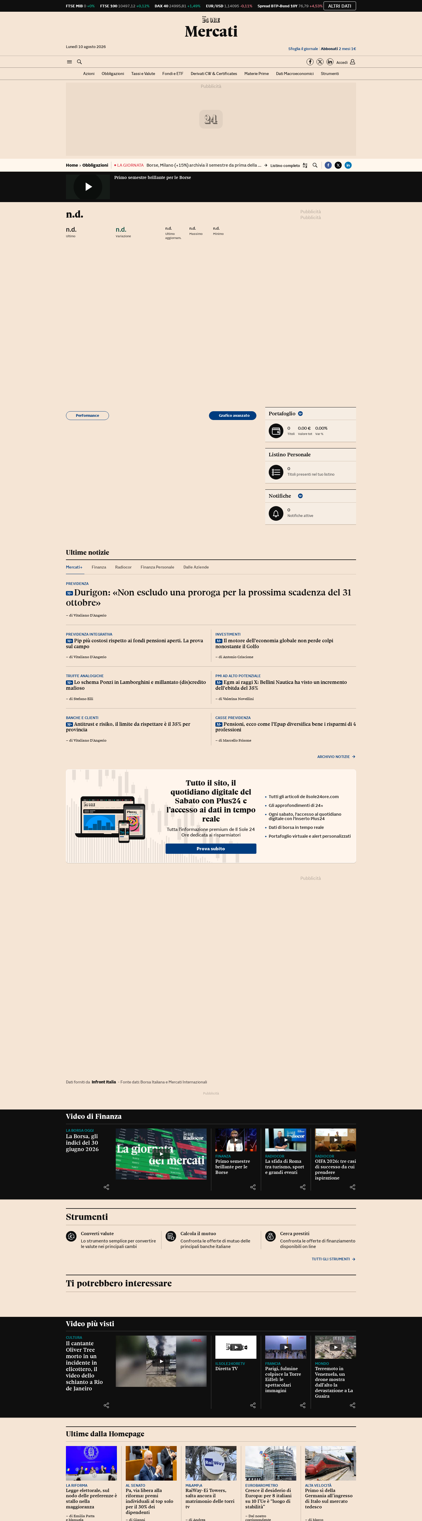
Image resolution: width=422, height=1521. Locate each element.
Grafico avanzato (234, 415)
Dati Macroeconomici (295, 73)
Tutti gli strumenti (334, 1259)
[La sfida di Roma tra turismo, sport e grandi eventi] (285, 1140)
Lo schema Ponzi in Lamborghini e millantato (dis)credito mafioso (136, 685)
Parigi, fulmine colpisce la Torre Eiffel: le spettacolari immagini (283, 1379)
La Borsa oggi (80, 1130)
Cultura (74, 1337)
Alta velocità (318, 1485)
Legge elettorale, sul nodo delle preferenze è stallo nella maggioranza (91, 1498)
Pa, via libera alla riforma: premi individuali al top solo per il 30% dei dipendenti (149, 1501)
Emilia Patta (84, 1516)
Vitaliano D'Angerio (90, 615)
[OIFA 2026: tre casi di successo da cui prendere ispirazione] (335, 1140)
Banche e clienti (82, 718)
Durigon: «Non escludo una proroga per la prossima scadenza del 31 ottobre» (208, 597)
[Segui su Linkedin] (329, 61)
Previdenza (77, 583)
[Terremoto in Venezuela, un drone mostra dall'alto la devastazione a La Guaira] (335, 1347)
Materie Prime (256, 73)
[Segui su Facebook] (310, 61)
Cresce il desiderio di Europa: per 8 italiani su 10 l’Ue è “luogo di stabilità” (268, 1498)
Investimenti (228, 634)
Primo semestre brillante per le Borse (152, 177)
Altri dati (339, 6)
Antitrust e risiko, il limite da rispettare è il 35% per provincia (128, 727)
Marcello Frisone (237, 740)
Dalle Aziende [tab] (196, 567)
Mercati (211, 31)
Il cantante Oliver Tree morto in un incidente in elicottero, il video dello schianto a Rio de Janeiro (84, 1366)
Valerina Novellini (238, 699)
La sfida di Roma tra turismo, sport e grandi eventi (284, 1166)
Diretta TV (226, 1368)
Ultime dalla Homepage (105, 1433)
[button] (69, 62)
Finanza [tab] (99, 567)
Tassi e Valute (143, 73)
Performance (87, 415)
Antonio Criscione (238, 657)
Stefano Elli (83, 699)
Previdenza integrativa (89, 634)
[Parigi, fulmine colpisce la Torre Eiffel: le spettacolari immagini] (285, 1347)
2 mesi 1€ (338, 48)
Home (72, 165)
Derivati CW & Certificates (214, 73)
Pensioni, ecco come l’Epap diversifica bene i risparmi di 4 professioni (285, 727)
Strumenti (330, 73)
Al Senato (135, 1485)
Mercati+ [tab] (74, 567)
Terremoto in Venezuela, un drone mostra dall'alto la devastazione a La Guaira (334, 1382)
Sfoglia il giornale (303, 48)
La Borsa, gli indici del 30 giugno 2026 (82, 1143)
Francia (272, 1363)
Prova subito (211, 848)
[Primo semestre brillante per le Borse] (235, 1140)
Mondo (322, 1363)
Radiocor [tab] (123, 567)
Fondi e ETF (172, 73)
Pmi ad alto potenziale (238, 676)
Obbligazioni (113, 73)
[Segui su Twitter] (320, 61)
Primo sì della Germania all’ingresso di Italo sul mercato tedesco (329, 1498)
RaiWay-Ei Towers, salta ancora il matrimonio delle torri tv (210, 1498)
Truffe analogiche (85, 676)
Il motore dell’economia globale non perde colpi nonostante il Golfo (274, 643)
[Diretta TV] (235, 1347)
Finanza (223, 1156)
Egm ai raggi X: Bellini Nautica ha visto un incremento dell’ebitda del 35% (281, 685)
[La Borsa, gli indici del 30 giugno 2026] (161, 1154)
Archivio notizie (336, 756)
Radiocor (274, 1156)
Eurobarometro (261, 1485)
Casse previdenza (233, 718)
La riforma (76, 1485)
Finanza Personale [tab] (157, 567)
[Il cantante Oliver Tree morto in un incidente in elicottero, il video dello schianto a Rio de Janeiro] (161, 1361)
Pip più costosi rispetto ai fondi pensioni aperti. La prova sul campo (134, 643)
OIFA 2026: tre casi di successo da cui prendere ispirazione (335, 1169)
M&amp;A (194, 1485)
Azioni (88, 73)
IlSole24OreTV (230, 1363)
